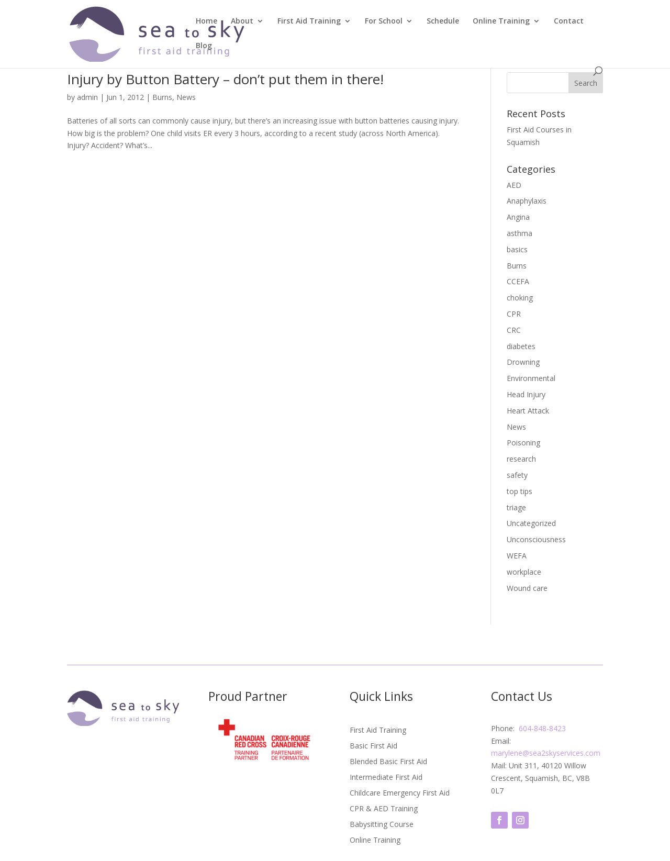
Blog (204, 46)
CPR (514, 314)
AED (514, 185)
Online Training (501, 21)
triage (516, 507)
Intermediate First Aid (386, 778)
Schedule (443, 21)
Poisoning (523, 443)
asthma (519, 233)
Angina (518, 217)
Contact (569, 21)
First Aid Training (309, 21)
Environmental (531, 378)
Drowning (523, 362)
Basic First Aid (373, 746)
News (186, 97)
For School (384, 21)
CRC (514, 330)
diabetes (521, 346)
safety (517, 475)
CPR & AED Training (384, 809)
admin (87, 97)
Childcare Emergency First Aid (400, 793)
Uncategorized (531, 523)
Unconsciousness (536, 539)
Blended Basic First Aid (388, 762)
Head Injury (526, 394)
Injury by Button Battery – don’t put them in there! (225, 79)
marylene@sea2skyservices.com (545, 753)
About (242, 21)
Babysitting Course (382, 825)
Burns (162, 97)
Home (206, 21)
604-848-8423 (541, 728)
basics (517, 249)
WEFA (517, 556)
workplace (524, 572)
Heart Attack (528, 411)
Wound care (527, 588)
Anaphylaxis (526, 201)
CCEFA (518, 281)
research (521, 459)
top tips (519, 491)
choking (520, 298)
